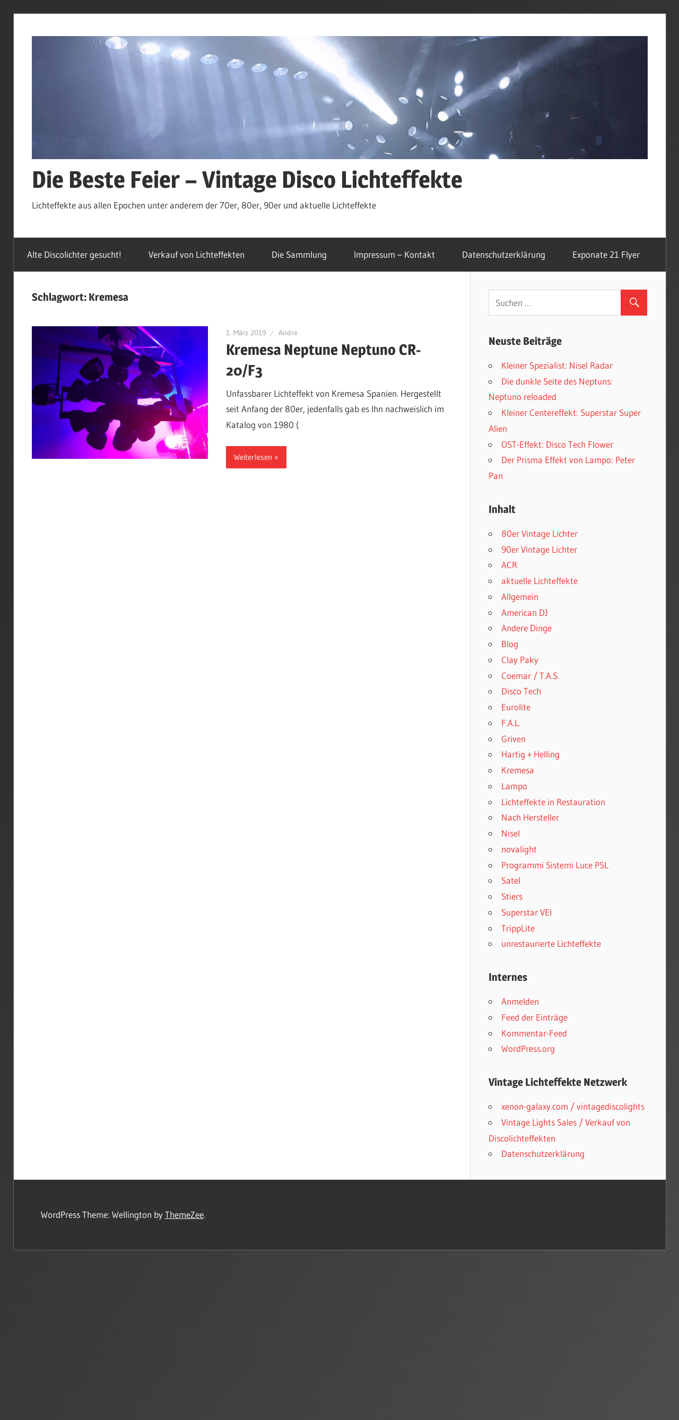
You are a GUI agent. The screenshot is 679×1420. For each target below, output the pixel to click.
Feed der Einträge (534, 1017)
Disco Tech (521, 690)
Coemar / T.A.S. (530, 675)
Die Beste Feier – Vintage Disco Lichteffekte (247, 179)
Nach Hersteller (530, 817)
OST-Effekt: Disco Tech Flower (557, 444)
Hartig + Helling (530, 754)
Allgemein (519, 596)
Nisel (510, 833)
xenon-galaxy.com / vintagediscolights (573, 1106)
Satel (510, 880)
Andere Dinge (526, 627)
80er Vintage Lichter (539, 533)
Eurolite (515, 706)
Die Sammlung (299, 254)
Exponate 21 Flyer (606, 254)
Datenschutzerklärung (503, 254)
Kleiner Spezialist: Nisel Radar (557, 365)
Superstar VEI (526, 912)
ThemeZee (184, 1214)
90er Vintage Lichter (539, 549)
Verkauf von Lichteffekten (197, 254)
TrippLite (518, 928)
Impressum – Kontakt (394, 254)
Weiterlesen (253, 457)
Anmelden (520, 1001)
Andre (288, 332)
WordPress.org (528, 1048)
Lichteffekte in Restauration (553, 801)
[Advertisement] (339, 1328)
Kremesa (517, 770)
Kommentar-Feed (534, 1033)
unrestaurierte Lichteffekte (551, 943)
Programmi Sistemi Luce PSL (554, 864)
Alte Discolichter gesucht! (74, 254)
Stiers (512, 896)
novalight (519, 849)
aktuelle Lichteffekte (539, 580)
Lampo (514, 785)
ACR (509, 564)
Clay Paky (519, 659)
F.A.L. (510, 722)
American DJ (524, 612)
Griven (513, 738)
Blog (509, 643)
